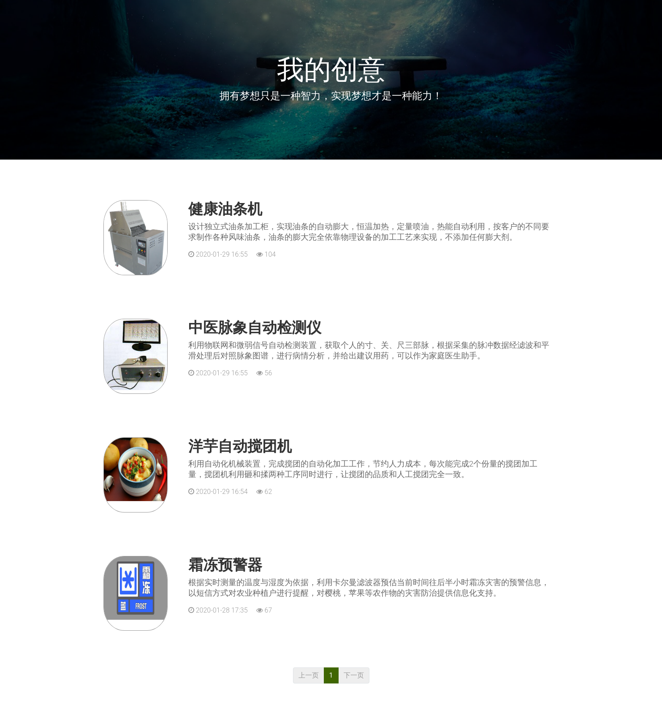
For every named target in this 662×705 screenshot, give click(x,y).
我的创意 (331, 70)
